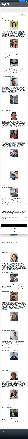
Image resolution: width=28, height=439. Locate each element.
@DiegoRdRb (19, 308)
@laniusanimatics (5, 289)
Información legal (3, 431)
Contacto (1, 433)
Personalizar (14, 228)
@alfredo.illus (10, 289)
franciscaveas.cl (10, 406)
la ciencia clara (21, 72)
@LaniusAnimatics (5, 146)
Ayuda (1, 437)
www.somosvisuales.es (5, 204)
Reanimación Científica (8, 126)
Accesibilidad (2, 429)
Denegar (14, 231)
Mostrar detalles (22, 222)
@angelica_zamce (19, 424)
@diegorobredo (4, 309)
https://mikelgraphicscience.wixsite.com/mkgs (11, 349)
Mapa (1, 435)
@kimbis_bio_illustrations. (16, 146)
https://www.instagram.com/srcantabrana (8, 92)
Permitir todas (14, 225)
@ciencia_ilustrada (15, 269)
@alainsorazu (4, 387)
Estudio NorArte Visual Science (18, 35)
